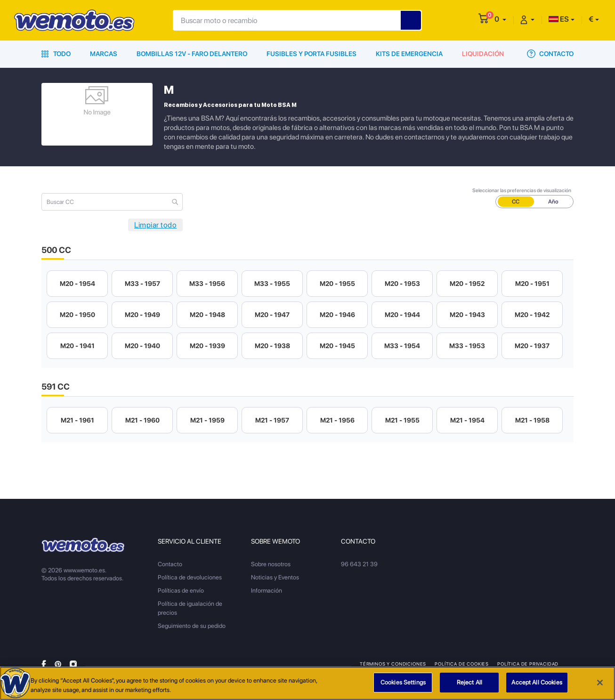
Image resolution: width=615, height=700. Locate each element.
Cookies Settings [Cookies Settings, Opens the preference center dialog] (403, 682)
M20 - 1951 (532, 283)
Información (266, 590)
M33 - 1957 (142, 283)
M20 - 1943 (467, 314)
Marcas (103, 53)
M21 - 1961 (77, 420)
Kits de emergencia (409, 53)
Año (553, 201)
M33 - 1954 (402, 346)
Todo (56, 53)
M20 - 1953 (402, 283)
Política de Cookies (462, 664)
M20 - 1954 (77, 283)
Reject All (469, 682)
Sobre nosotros (271, 564)
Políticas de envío (181, 590)
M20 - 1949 (142, 314)
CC (515, 201)
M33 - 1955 (272, 283)
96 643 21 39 (359, 564)
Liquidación (483, 53)
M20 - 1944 (402, 314)
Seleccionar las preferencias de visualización (521, 190)
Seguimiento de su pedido (192, 625)
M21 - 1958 (532, 420)
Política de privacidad (527, 664)
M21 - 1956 (337, 420)
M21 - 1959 (207, 420)
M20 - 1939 (207, 346)
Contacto (550, 53)
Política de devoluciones (190, 577)
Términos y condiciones (393, 664)
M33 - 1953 (467, 346)
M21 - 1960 (142, 420)
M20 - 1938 (272, 346)
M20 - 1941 (77, 346)
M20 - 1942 (532, 314)
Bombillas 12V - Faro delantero (192, 53)
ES (559, 19)
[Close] (600, 682)
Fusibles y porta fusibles (311, 53)
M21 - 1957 (272, 420)
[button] (500, 19)
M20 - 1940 (142, 346)
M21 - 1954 (467, 420)
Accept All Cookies (536, 682)
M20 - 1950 (77, 314)
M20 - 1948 (207, 314)
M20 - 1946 (337, 314)
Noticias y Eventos (275, 577)
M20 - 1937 (532, 346)
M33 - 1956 (207, 283)
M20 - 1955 (337, 283)
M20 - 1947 (272, 314)
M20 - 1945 (337, 346)
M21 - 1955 (402, 420)
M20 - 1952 (467, 283)
